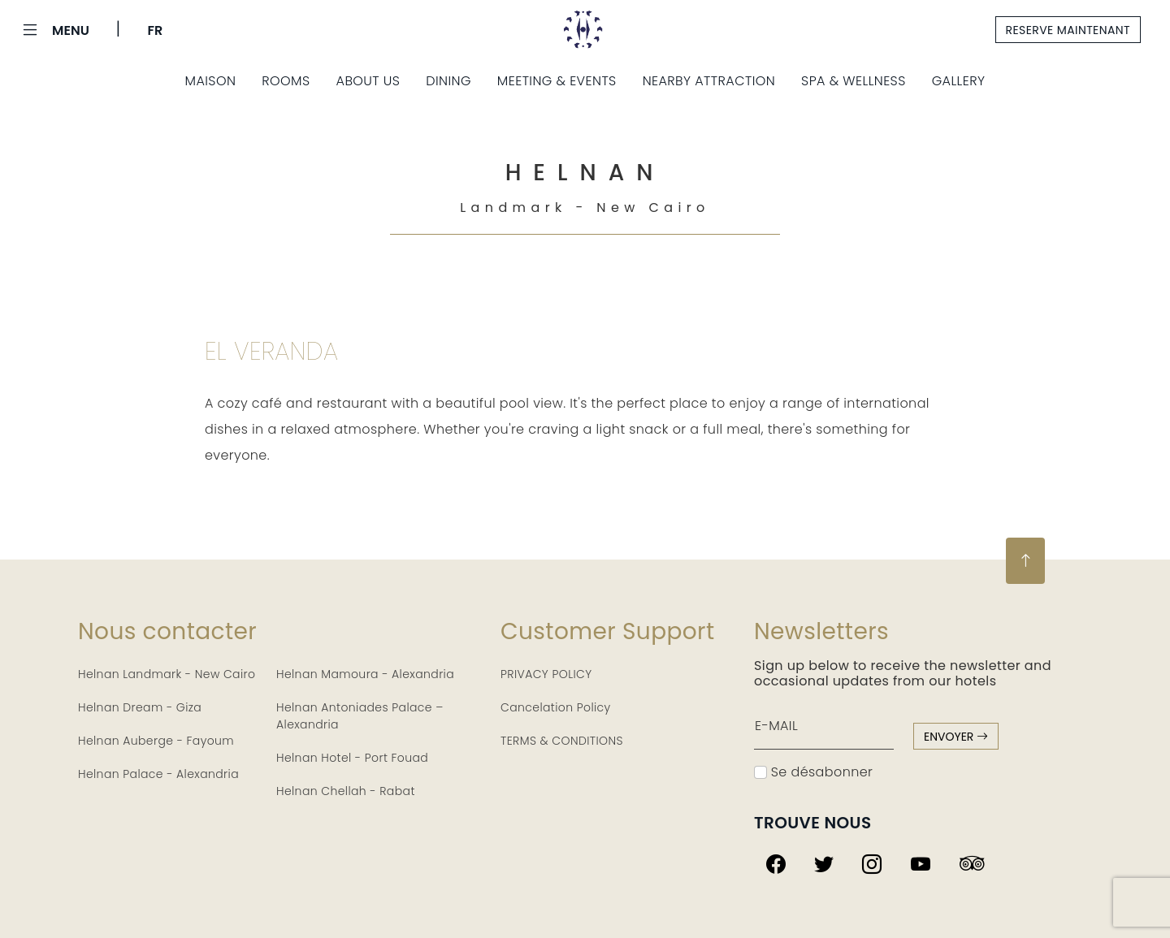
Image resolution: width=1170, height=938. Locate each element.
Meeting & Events (557, 80)
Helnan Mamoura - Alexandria (365, 674)
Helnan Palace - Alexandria (158, 774)
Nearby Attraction (709, 80)
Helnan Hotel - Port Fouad (352, 758)
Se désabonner (813, 772)
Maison (210, 80)
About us (368, 80)
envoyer (956, 736)
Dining (448, 80)
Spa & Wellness (853, 80)
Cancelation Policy (555, 707)
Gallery (959, 80)
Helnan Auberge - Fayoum (156, 741)
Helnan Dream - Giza (140, 707)
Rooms (286, 80)
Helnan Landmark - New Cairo (166, 674)
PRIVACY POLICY (546, 674)
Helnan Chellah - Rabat (345, 791)
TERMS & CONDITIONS (561, 741)
